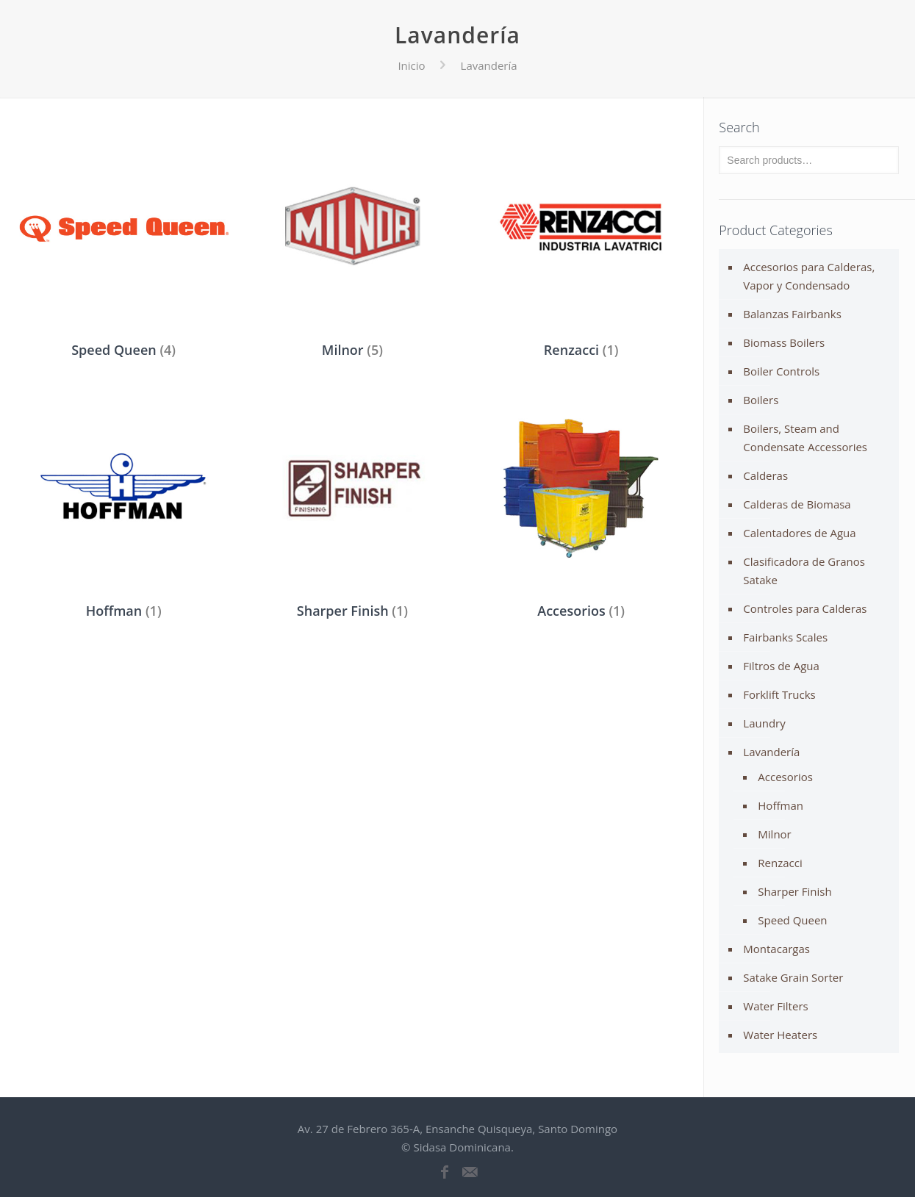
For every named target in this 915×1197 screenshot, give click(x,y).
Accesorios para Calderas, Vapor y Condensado (809, 275)
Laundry (764, 723)
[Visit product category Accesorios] (581, 504)
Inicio (411, 65)
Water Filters (775, 1006)
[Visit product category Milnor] (352, 242)
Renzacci (780, 862)
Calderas (765, 475)
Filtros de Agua (781, 665)
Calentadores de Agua (799, 532)
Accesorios (785, 776)
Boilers (760, 399)
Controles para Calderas (804, 608)
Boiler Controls (781, 371)
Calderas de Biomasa (796, 504)
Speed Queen (792, 920)
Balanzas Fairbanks (792, 313)
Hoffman (780, 805)
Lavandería (771, 751)
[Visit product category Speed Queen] (124, 242)
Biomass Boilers (784, 342)
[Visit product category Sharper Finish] (352, 504)
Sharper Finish (794, 891)
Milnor (774, 834)
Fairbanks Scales (785, 637)
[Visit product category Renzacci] (581, 242)
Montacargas (776, 948)
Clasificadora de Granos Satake (804, 570)
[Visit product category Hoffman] (124, 504)
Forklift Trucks (779, 694)
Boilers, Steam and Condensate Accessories (805, 437)
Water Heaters (780, 1034)
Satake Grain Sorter (793, 977)
